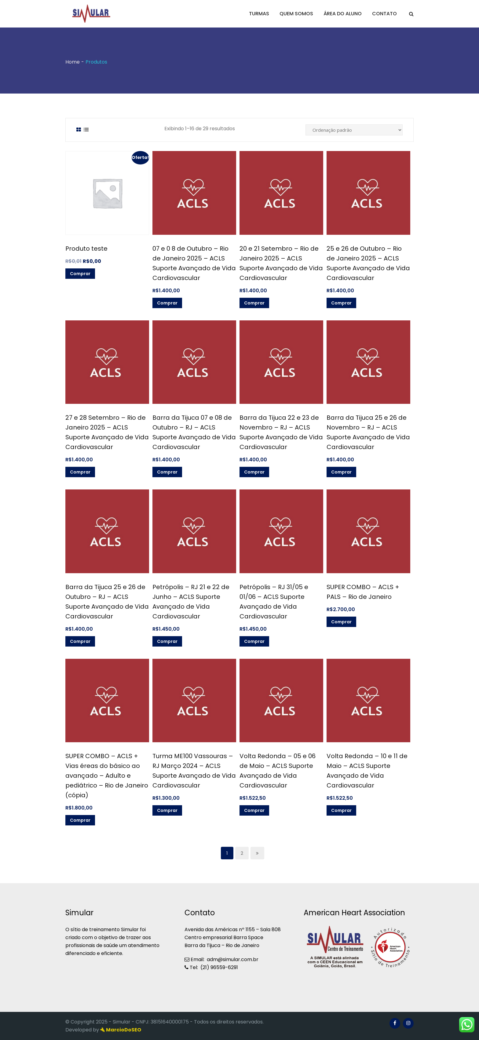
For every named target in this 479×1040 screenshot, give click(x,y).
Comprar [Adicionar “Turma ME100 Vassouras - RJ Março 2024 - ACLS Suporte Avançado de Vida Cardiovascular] (167, 810)
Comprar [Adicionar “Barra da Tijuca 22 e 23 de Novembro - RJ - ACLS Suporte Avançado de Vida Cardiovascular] (254, 472)
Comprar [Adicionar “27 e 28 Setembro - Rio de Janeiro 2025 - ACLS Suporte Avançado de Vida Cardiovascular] (80, 472)
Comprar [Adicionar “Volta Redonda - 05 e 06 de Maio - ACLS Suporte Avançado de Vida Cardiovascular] (254, 810)
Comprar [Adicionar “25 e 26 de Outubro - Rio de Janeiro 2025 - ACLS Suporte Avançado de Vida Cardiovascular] (341, 303)
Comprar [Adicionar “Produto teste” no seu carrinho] (80, 274)
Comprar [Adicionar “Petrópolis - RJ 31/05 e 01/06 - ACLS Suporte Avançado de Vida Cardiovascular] (254, 641)
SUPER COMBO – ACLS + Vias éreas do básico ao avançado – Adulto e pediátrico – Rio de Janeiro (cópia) (106, 775)
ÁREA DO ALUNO (343, 13)
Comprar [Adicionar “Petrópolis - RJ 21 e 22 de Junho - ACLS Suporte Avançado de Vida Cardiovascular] (167, 641)
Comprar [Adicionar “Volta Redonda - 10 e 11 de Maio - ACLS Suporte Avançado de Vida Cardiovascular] (341, 810)
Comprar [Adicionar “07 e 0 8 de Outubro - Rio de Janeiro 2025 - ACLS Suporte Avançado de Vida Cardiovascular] (167, 303)
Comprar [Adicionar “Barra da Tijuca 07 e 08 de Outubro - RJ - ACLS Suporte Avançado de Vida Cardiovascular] (167, 472)
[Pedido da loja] (354, 129)
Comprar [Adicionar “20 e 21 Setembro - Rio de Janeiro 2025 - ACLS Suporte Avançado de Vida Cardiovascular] (254, 303)
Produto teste (86, 248)
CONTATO (384, 13)
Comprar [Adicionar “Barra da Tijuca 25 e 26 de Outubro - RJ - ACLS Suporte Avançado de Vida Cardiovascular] (80, 641)
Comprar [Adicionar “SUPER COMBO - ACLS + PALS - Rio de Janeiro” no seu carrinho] (341, 622)
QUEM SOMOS (296, 13)
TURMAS (259, 13)
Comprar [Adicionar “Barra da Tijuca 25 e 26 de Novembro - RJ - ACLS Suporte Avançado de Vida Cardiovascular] (341, 472)
